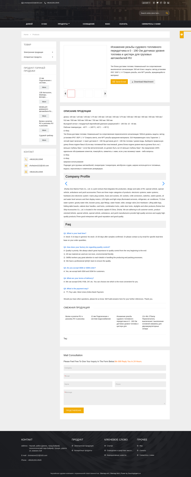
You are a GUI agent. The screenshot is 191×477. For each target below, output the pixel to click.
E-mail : (24, 455)
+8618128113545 (53, 3)
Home (26, 35)
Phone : (24, 460)
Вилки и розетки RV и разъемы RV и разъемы (46, 123)
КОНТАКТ (27, 439)
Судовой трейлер (46, 135)
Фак (141, 446)
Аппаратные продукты (33, 57)
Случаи (110, 446)
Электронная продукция (33, 52)
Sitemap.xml (104, 473)
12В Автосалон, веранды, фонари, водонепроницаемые (46, 95)
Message (115, 397)
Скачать (123, 24)
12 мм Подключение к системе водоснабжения (45, 80)
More (44, 87)
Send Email (119, 81)
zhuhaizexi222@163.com (33, 3)
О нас (44, 24)
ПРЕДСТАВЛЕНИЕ (73, 410)
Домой (29, 24)
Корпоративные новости (116, 455)
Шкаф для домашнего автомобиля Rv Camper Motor (45, 109)
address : (25, 446)
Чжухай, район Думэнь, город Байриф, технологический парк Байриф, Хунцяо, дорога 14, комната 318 (48, 448)
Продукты (64, 24)
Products (36, 35)
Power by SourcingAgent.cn (131, 473)
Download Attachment (142, 82)
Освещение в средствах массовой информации (126, 450)
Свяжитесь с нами (151, 24)
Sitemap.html (115, 473)
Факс (107, 24)
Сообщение (89, 24)
